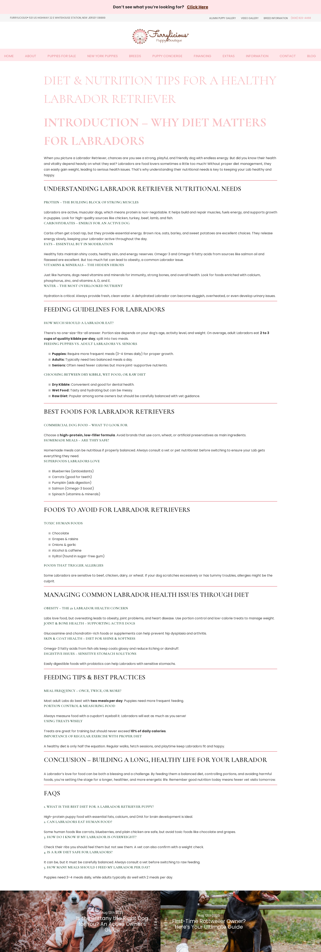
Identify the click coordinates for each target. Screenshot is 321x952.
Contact (288, 56)
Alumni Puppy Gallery (222, 18)
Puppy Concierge (167, 56)
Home (9, 56)
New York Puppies (102, 56)
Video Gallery (250, 18)
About (30, 56)
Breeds (135, 56)
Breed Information (276, 18)
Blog (311, 56)
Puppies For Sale (61, 56)
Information (257, 56)
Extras (229, 56)
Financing (202, 56)
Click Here (197, 7)
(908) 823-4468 (301, 18)
